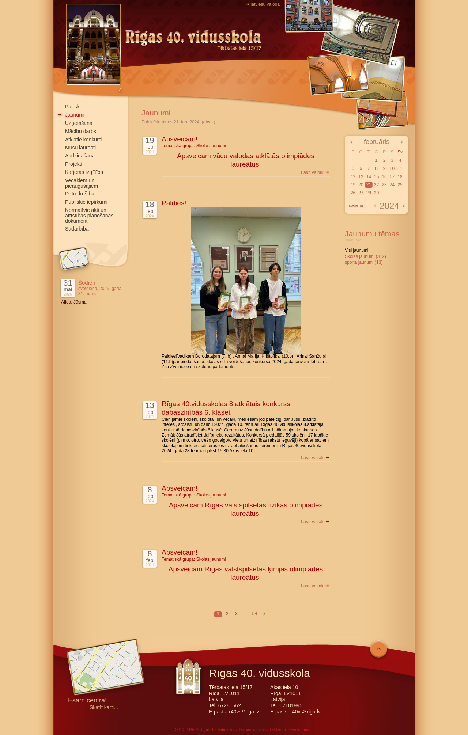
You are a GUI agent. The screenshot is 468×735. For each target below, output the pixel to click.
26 (353, 192)
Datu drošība (79, 194)
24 (392, 184)
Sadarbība (77, 229)
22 (376, 184)
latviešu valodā (265, 4)
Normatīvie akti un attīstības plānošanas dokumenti (89, 215)
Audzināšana (80, 156)
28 (368, 192)
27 (360, 192)
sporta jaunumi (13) (363, 262)
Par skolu (75, 107)
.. (245, 613)
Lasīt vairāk (315, 172)
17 (392, 176)
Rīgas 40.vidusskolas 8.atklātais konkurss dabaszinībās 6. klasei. (226, 408)
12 (353, 176)
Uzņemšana (79, 123)
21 (368, 184)
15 (376, 176)
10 (392, 168)
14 (368, 176)
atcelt (208, 122)
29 (376, 192)
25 (399, 184)
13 (360, 176)
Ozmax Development (293, 729)
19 (353, 184)
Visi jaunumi (356, 250)
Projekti (73, 164)
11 (399, 168)
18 (399, 176)
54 (254, 613)
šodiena (356, 205)
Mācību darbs (80, 131)
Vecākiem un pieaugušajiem (81, 183)
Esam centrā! (87, 701)
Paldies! (174, 203)
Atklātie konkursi (83, 139)
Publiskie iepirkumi (86, 202)
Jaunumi (74, 115)
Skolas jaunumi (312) (365, 256)
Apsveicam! (179, 139)
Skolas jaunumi (211, 145)
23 (384, 184)
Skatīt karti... (104, 707)
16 (384, 176)
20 (360, 184)
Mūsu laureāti (80, 148)
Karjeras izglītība (84, 172)
